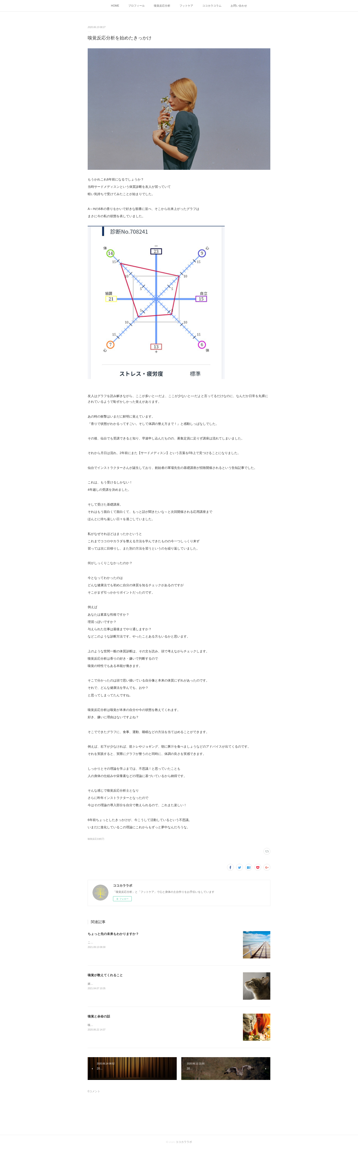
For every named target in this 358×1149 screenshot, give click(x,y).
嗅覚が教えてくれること (105, 975)
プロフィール (136, 5)
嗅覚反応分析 (162, 5)
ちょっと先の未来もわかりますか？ (113, 934)
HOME (115, 5)
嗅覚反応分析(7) (96, 839)
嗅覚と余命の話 (99, 1016)
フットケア (186, 5)
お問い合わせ (239, 5)
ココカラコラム (211, 5)
